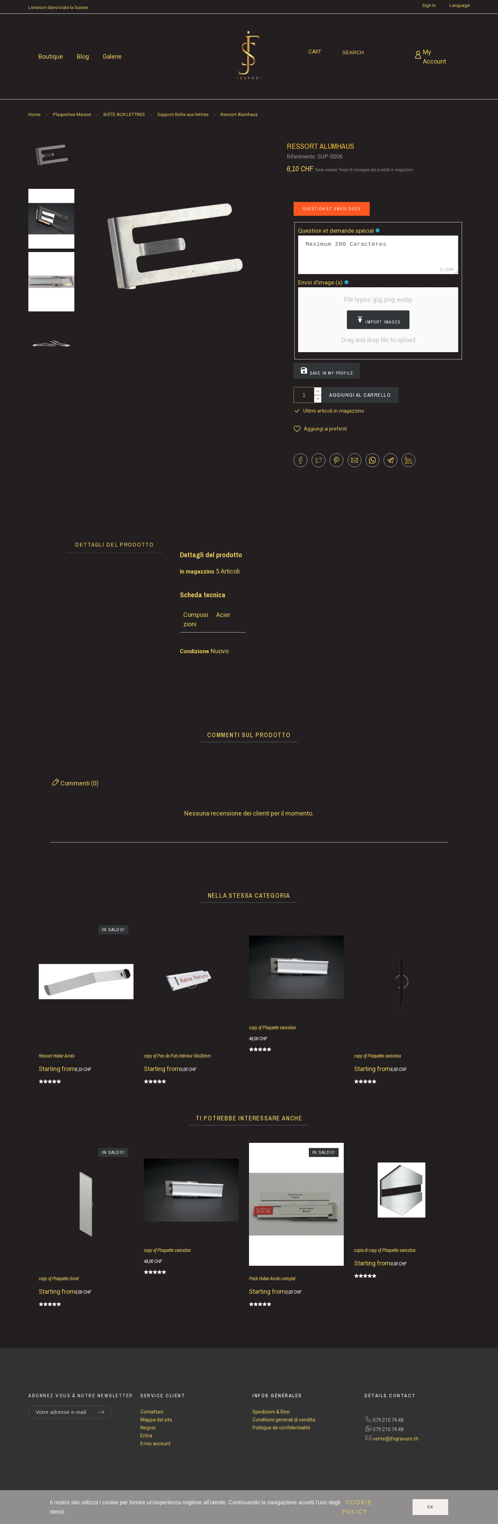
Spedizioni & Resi (271, 1412)
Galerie (112, 56)
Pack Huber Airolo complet (272, 1278)
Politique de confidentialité (281, 1427)
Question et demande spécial (336, 230)
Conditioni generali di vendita (283, 1419)
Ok (430, 1507)
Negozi (148, 1427)
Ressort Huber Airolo (57, 1056)
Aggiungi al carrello (360, 394)
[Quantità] (304, 395)
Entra (146, 1435)
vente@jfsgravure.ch (395, 1438)
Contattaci (151, 1412)
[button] (378, 319)
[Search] (353, 52)
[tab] (114, 544)
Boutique (50, 56)
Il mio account (155, 1443)
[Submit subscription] (101, 1412)
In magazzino (197, 571)
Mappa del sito (156, 1419)
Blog (83, 56)
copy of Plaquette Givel (59, 1278)
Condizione (195, 651)
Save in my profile (326, 371)
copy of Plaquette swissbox (272, 1027)
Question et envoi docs (331, 209)
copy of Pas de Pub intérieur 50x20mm (177, 1056)
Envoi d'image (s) (321, 282)
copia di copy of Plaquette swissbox (385, 1250)
